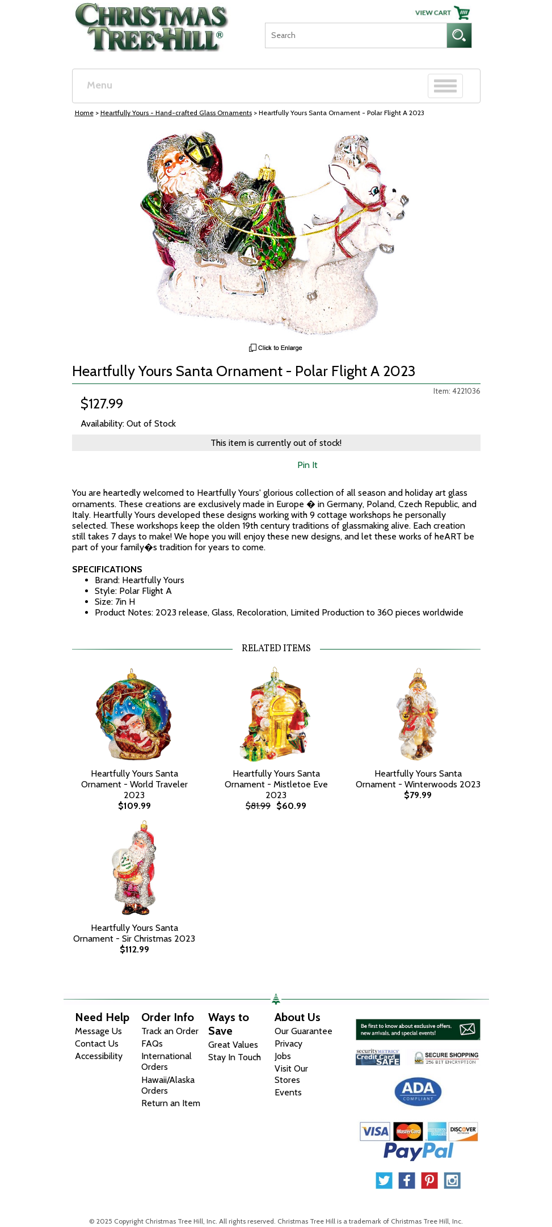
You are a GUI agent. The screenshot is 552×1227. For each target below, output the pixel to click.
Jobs (283, 1056)
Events (288, 1092)
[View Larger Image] (276, 233)
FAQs (152, 1043)
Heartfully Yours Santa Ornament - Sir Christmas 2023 (134, 933)
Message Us (98, 1031)
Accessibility (99, 1056)
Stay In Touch (234, 1057)
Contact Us (97, 1043)
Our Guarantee (303, 1031)
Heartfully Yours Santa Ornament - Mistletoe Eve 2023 (276, 784)
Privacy (288, 1043)
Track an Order (170, 1031)
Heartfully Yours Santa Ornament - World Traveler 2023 (134, 784)
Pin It (307, 464)
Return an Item (170, 1103)
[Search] (355, 35)
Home (84, 112)
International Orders (166, 1061)
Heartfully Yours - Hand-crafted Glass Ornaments (176, 112)
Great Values (233, 1044)
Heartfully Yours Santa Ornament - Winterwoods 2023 (418, 779)
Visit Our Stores (291, 1074)
